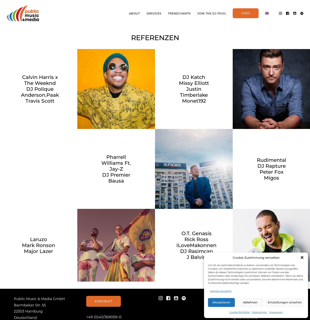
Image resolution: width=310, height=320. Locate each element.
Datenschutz (259, 312)
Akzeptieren (221, 302)
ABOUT (134, 13)
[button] (302, 257)
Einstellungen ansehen (285, 302)
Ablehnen (250, 302)
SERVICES (154, 13)
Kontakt (103, 286)
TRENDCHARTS (179, 13)
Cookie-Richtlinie (239, 312)
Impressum (276, 312)
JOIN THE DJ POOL (211, 13)
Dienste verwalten (221, 291)
